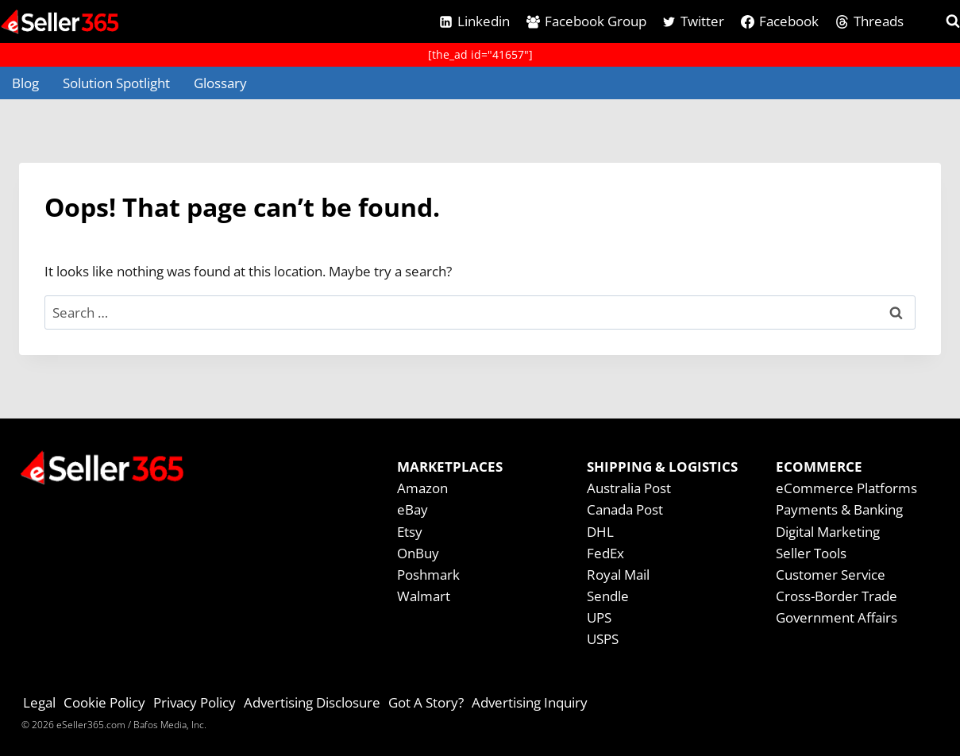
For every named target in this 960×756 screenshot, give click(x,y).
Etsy (409, 532)
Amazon (422, 488)
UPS (599, 617)
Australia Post (629, 488)
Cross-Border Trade (836, 596)
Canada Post (625, 509)
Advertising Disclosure (312, 702)
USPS (603, 639)
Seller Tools (811, 553)
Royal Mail (618, 574)
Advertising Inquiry (530, 702)
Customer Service (830, 574)
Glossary (220, 83)
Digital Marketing (828, 532)
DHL (600, 532)
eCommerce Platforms (846, 488)
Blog (25, 83)
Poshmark (428, 574)
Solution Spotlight (116, 83)
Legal (39, 702)
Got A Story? (426, 702)
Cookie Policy (104, 702)
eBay (412, 509)
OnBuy (418, 553)
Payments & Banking (839, 509)
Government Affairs (836, 617)
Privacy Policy (194, 702)
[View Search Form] (938, 21)
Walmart (423, 596)
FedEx (605, 553)
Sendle (608, 596)
